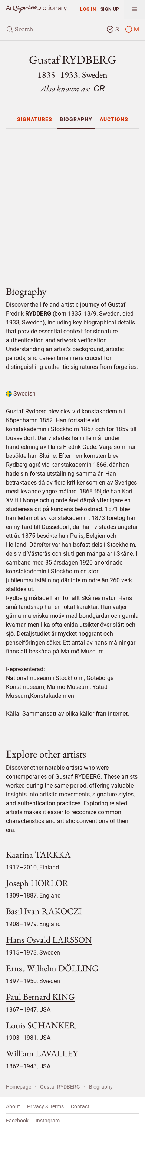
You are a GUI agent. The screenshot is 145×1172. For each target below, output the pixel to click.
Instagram (48, 1120)
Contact (80, 1106)
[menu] (134, 9)
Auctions (114, 119)
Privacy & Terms (45, 1106)
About (13, 1106)
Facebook (17, 1120)
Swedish (21, 393)
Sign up (110, 9)
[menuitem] (34, 119)
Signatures (34, 119)
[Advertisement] (75, 203)
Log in (88, 9)
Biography (76, 119)
